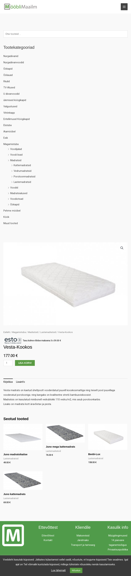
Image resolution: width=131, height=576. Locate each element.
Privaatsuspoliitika (118, 549)
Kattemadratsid (22, 165)
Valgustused (10, 106)
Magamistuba (11, 144)
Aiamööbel (9, 131)
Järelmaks (83, 540)
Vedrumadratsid (22, 170)
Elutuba (7, 125)
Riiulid (6, 81)
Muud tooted (10, 223)
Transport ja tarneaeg (83, 544)
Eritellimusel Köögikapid (16, 119)
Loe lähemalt (58, 570)
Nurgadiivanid (10, 56)
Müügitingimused (117, 535)
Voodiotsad (16, 198)
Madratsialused (18, 193)
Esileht (6, 332)
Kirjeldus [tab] (8, 381)
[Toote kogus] (7, 363)
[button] (122, 248)
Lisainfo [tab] (20, 381)
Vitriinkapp (9, 112)
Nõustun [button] (76, 570)
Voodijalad (16, 149)
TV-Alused (9, 87)
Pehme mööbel (11, 210)
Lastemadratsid (22, 182)
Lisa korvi (24, 363)
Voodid (14, 187)
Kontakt (48, 540)
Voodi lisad (16, 154)
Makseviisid (83, 535)
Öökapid (7, 68)
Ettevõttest (48, 535)
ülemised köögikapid (14, 100)
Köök (6, 216)
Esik (5, 137)
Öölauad (8, 75)
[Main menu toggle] (124, 6)
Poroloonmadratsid (24, 176)
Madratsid (15, 160)
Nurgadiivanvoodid (13, 62)
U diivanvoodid (11, 93)
